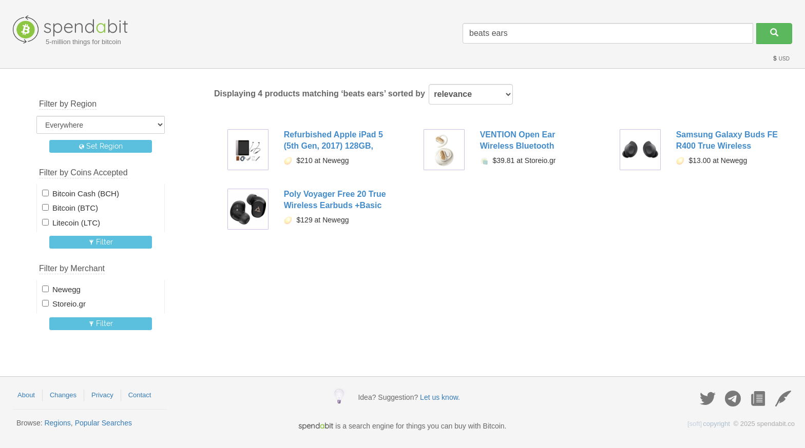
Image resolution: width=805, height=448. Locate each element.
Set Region (101, 146)
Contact (139, 395)
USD (781, 59)
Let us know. (440, 397)
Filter (101, 242)
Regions (57, 423)
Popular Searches (103, 423)
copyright (708, 423)
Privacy (102, 395)
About (26, 395)
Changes (63, 395)
